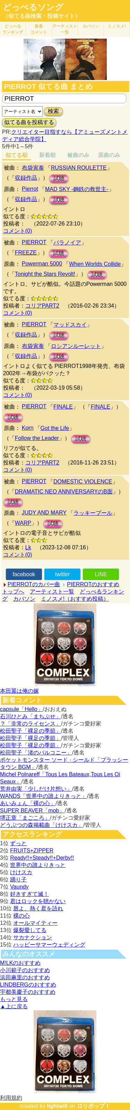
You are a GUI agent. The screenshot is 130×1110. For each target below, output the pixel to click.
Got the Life (55, 428)
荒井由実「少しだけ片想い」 (36, 789)
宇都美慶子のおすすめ (27, 992)
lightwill (57, 1106)
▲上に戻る (14, 1006)
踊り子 (18, 879)
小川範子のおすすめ (25, 970)
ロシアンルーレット (76, 346)
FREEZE (26, 253)
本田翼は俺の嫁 (19, 691)
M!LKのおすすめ (20, 963)
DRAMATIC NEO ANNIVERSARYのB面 (64, 491)
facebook (23, 574)
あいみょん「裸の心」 (27, 803)
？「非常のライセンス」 (30, 724)
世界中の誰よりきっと (38, 865)
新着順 (47, 155)
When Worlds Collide (95, 264)
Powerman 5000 (42, 264)
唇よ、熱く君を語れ (38, 908)
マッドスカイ (70, 325)
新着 (39, 29)
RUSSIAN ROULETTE (79, 168)
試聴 (58, 178)
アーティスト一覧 (52, 591)
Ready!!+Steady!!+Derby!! (42, 858)
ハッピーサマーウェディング (49, 945)
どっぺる (12, 29)
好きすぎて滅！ (29, 894)
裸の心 (21, 916)
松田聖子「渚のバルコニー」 (36, 753)
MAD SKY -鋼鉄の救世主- (77, 189)
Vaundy (19, 887)
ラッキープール (92, 513)
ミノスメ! (116, 26)
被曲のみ (78, 155)
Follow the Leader (37, 438)
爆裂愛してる (29, 930)
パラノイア (67, 243)
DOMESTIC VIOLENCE (82, 481)
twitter (62, 574)
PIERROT (34, 242)
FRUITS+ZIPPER (31, 850)
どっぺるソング (33, 7)
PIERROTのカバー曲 (34, 584)
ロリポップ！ (93, 1106)
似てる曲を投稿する (29, 122)
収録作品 (26, 178)
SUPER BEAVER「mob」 (32, 810)
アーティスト (64, 29)
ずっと (18, 843)
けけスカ (21, 872)
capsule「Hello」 (21, 709)
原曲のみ (109, 155)
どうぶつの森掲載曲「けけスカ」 (41, 825)
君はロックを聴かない (38, 901)
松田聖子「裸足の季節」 (30, 731)
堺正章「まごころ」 (25, 818)
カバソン (91, 26)
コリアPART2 (42, 306)
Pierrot (30, 189)
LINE (101, 574)
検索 (53, 111)
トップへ (13, 591)
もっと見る (14, 999)
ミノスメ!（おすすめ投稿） (75, 599)
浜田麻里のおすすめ (25, 977)
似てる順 (17, 155)
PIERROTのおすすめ (93, 584)
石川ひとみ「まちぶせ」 (30, 716)
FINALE (63, 407)
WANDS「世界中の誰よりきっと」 (43, 796)
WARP (23, 523)
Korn (28, 428)
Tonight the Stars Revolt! (45, 274)
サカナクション (32, 937)
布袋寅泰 (33, 168)
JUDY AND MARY (44, 513)
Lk (28, 547)
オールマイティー (35, 923)
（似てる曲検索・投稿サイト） (41, 16)
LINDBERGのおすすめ (28, 985)
